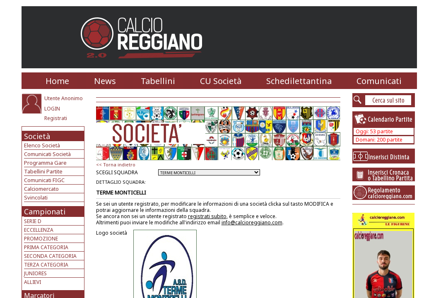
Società (37, 136)
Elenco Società (42, 145)
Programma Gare (45, 162)
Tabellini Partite (43, 171)
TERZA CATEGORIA (46, 264)
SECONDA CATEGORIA (50, 256)
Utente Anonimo (63, 98)
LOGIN (52, 108)
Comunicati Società (47, 154)
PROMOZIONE (41, 238)
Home (57, 81)
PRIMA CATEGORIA (46, 247)
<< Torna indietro (115, 164)
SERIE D (32, 221)
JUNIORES (35, 273)
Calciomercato (41, 188)
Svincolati (36, 197)
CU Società (220, 81)
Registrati (55, 118)
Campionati (44, 211)
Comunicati (379, 81)
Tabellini (158, 81)
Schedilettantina (299, 81)
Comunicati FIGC (44, 180)
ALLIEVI (32, 282)
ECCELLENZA (38, 229)
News (105, 81)
